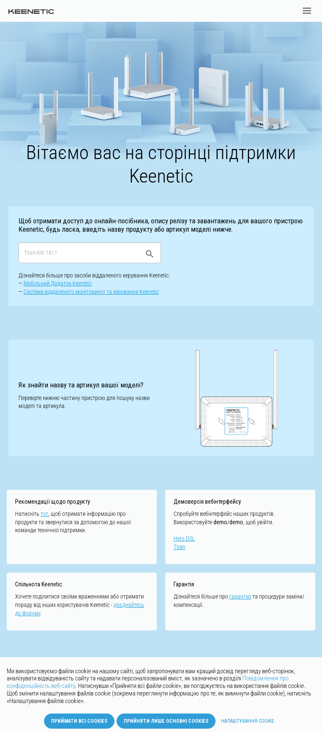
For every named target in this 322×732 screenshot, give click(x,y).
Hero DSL (184, 538)
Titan (179, 547)
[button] (307, 11)
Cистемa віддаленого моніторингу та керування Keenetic (91, 291)
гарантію (240, 596)
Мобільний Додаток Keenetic (57, 283)
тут (44, 513)
